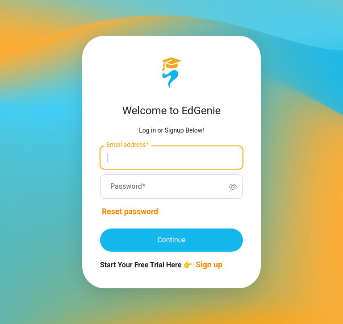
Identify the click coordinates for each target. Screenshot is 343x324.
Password (128, 187)
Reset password (130, 211)
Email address (127, 145)
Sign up (209, 264)
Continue (171, 240)
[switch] (233, 186)
